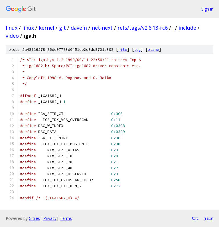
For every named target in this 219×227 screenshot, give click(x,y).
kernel (46, 27)
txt (195, 218)
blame (153, 49)
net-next (102, 27)
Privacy (49, 218)
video (12, 35)
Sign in (207, 9)
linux (11, 27)
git (62, 27)
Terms (66, 218)
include (187, 27)
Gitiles (34, 218)
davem (79, 27)
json (208, 218)
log (137, 49)
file (122, 49)
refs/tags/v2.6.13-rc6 (142, 27)
